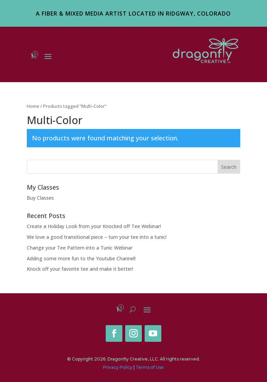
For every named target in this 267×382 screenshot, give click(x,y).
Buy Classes (40, 197)
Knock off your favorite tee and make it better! (80, 269)
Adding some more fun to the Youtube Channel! (81, 258)
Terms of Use (150, 367)
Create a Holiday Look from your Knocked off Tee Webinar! (94, 226)
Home (33, 106)
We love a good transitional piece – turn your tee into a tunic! (97, 237)
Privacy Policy (117, 367)
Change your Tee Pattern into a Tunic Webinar (79, 247)
